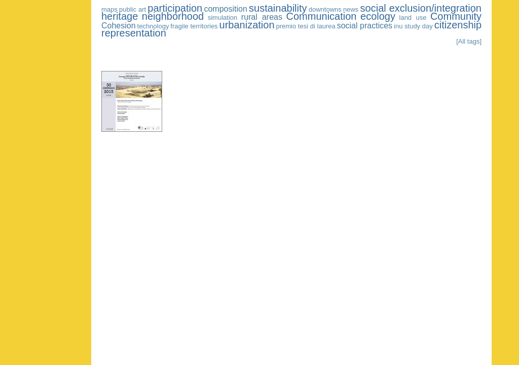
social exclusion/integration (420, 8)
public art (132, 9)
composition (225, 9)
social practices (364, 25)
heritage (119, 16)
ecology (377, 16)
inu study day (413, 26)
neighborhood (173, 16)
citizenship (457, 24)
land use (413, 17)
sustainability (278, 8)
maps (109, 9)
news (350, 9)
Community (455, 16)
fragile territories (193, 26)
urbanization (247, 24)
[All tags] (468, 41)
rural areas (261, 17)
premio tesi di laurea (305, 26)
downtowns (325, 9)
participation (174, 8)
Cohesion (118, 25)
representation (133, 33)
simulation (223, 17)
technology (153, 26)
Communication (321, 16)
